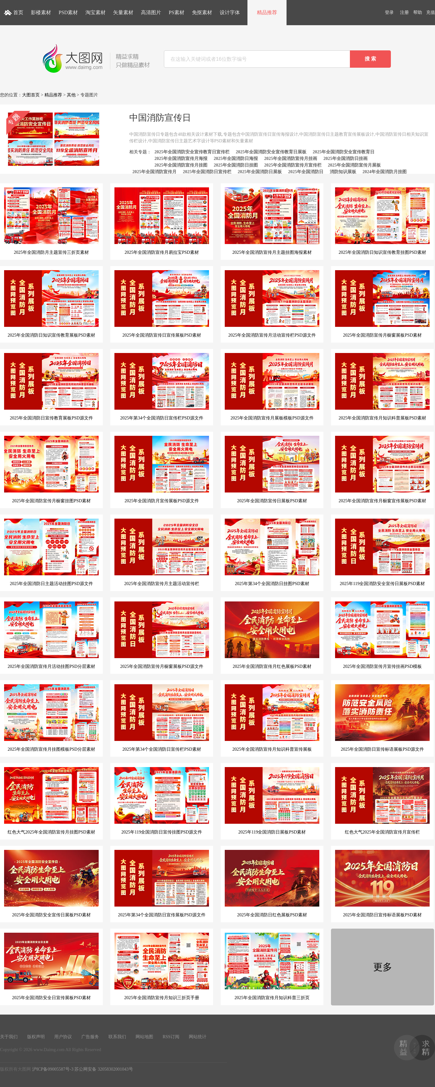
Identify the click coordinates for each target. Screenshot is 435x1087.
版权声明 (36, 1036)
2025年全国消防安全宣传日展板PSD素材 (51, 883)
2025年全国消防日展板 (260, 171)
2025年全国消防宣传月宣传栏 (293, 165)
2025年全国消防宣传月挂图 (180, 165)
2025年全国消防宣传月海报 (180, 158)
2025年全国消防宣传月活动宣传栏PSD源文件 (272, 304)
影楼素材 (41, 12)
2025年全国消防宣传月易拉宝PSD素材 (161, 221)
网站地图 (144, 1036)
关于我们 (9, 1036)
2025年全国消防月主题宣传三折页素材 (51, 221)
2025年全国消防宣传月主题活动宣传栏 (161, 552)
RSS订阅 (171, 1036)
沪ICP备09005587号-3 (52, 1069)
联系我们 (117, 1036)
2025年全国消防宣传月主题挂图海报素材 (272, 221)
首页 (18, 12)
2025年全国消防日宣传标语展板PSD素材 (382, 883)
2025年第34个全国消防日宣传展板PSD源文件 (161, 883)
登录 (389, 12)
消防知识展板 (343, 171)
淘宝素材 (95, 12)
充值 (430, 12)
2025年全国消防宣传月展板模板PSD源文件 (272, 386)
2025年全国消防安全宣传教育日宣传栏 (191, 152)
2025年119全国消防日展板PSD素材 (272, 800)
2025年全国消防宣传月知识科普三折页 (272, 966)
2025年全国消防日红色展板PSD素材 (272, 883)
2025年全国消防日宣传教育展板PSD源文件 (51, 386)
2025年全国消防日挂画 (345, 158)
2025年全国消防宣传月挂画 (290, 158)
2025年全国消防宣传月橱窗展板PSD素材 (382, 304)
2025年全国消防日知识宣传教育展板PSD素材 (51, 304)
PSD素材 (68, 12)
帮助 (417, 12)
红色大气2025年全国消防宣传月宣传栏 (382, 800)
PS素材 (176, 12)
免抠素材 (202, 12)
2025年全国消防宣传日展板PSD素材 (272, 469)
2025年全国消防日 (305, 171)
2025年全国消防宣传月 (154, 171)
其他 (71, 95)
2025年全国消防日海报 (236, 158)
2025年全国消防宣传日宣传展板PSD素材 (161, 304)
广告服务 (90, 1036)
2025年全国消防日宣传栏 (207, 171)
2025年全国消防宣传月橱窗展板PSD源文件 (161, 635)
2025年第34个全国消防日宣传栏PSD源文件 (161, 386)
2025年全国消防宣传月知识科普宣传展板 (272, 718)
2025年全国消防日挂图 (236, 165)
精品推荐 (267, 12)
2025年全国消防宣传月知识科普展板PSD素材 (382, 386)
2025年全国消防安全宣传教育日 (343, 152)
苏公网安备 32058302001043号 (103, 1069)
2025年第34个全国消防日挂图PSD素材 (272, 552)
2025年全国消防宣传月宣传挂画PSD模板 (382, 635)
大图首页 (31, 95)
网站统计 (197, 1036)
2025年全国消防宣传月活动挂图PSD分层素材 (51, 635)
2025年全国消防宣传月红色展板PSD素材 (272, 635)
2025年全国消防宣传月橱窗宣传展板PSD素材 (382, 469)
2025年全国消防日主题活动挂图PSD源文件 (51, 552)
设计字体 (230, 12)
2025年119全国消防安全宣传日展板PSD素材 (382, 552)
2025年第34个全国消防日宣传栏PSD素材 (161, 718)
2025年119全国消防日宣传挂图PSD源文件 (161, 800)
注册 (404, 12)
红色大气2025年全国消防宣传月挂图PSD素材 (51, 800)
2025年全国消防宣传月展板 (354, 165)
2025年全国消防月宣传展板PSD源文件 (161, 469)
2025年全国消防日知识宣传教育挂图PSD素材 (382, 221)
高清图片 (151, 12)
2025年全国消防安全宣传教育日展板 (271, 152)
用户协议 (63, 1036)
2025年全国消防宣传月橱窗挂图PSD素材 (51, 469)
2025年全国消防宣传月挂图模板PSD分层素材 (51, 718)
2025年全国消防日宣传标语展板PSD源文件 (382, 718)
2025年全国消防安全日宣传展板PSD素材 (51, 966)
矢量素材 (123, 12)
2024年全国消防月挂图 (384, 171)
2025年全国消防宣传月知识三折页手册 (161, 966)
